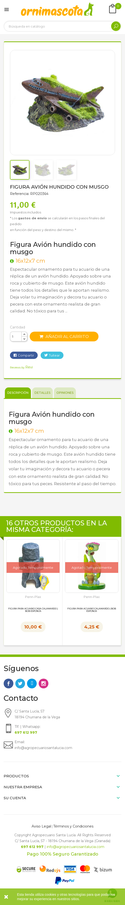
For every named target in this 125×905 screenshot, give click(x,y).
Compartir (26, 355)
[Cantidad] (16, 336)
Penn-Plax (33, 596)
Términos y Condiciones (73, 826)
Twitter (20, 683)
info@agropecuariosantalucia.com (75, 847)
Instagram (43, 683)
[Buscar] (62, 26)
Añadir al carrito (64, 336)
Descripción (17, 393)
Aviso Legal (41, 826)
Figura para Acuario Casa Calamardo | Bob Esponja (33, 609)
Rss (32, 683)
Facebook (8, 683)
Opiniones (64, 393)
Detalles (42, 393)
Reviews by (21, 367)
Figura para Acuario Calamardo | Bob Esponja (91, 609)
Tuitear (54, 355)
